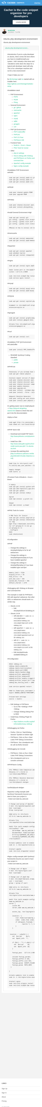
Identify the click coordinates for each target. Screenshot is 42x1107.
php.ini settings (19, 153)
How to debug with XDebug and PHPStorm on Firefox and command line (24, 158)
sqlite (15, 121)
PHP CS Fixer (18, 137)
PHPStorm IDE (19, 140)
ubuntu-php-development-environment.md (18, 48)
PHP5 (16, 97)
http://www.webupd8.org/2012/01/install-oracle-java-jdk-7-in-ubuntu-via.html (22, 452)
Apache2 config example (22, 163)
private (16, 367)
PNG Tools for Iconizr (21, 148)
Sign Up (4, 1088)
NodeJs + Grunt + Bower (22, 145)
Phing (16, 102)
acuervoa (11, 30)
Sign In (4, 1093)
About (4, 1097)
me (22, 79)
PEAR (16, 100)
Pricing (4, 1101)
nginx (15, 116)
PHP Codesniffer (19, 132)
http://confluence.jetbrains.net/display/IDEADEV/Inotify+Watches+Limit (22, 462)
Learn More (21, 22)
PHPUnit (17, 134)
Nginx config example (21, 166)
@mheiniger (13, 79)
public (16, 364)
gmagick (16, 124)
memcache (17, 110)
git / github (17, 107)
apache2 (17, 113)
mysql (16, 118)
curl (15, 127)
